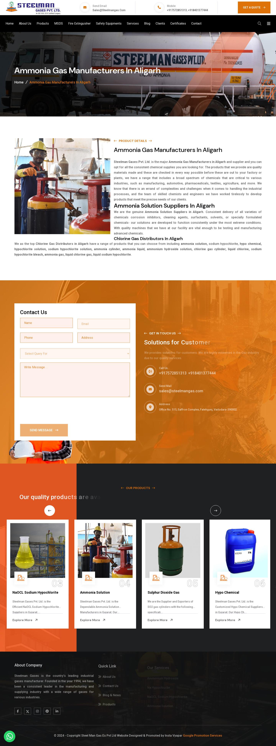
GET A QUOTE (254, 7)
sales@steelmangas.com (109, 10)
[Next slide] (215, 510)
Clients (160, 23)
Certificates (178, 23)
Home (10, 23)
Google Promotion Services (202, 735)
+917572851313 (177, 10)
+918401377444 (198, 10)
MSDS (58, 23)
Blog (147, 23)
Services (133, 23)
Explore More (54, 620)
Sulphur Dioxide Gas (193, 592)
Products (43, 23)
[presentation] (49, 410)
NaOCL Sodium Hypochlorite (64, 592)
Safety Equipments (109, 23)
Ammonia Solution (124, 592)
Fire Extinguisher (79, 23)
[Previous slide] (49, 510)
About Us (25, 23)
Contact (196, 23)
